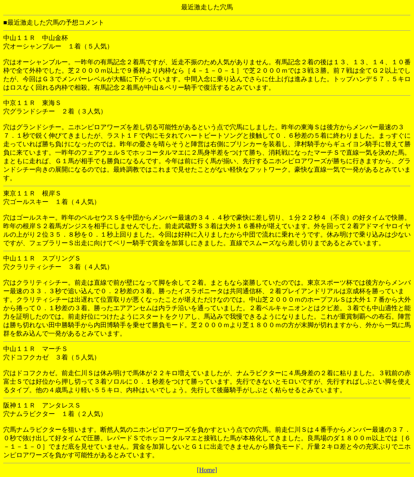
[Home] (207, 469)
